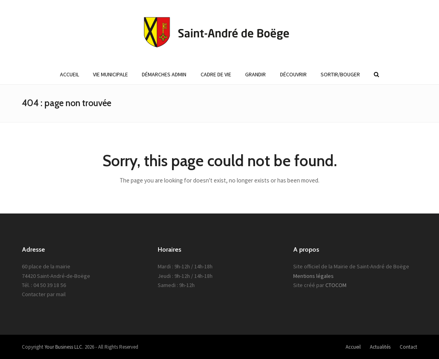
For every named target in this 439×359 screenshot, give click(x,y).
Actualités (380, 346)
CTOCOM (335, 285)
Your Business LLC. (63, 346)
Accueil (353, 346)
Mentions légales (313, 275)
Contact (408, 346)
